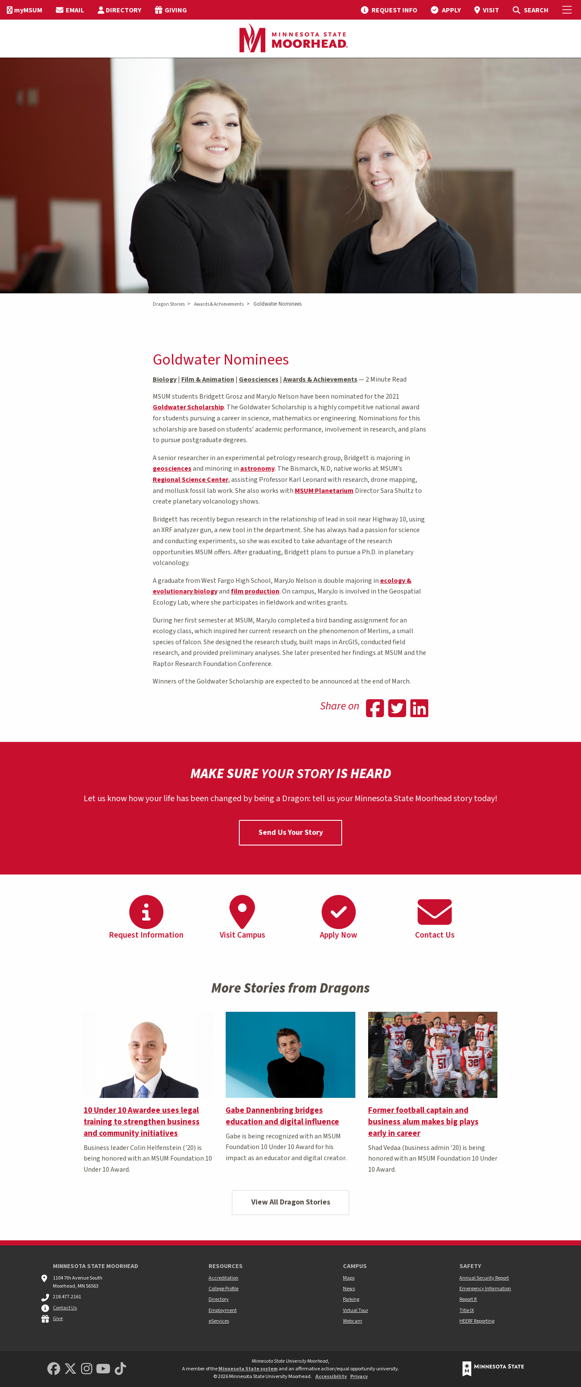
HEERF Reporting (476, 1321)
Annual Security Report (484, 1278)
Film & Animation (207, 379)
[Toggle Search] (530, 10)
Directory (219, 1299)
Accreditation (223, 1278)
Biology (165, 379)
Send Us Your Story (291, 832)
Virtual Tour (355, 1310)
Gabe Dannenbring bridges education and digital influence (282, 1116)
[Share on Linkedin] (419, 709)
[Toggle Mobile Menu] (568, 10)
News (349, 1288)
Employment (223, 1310)
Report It (468, 1299)
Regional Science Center (190, 479)
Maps (348, 1278)
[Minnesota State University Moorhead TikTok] (120, 1369)
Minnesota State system (248, 1369)
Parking (351, 1299)
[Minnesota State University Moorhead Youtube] (103, 1369)
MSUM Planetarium (324, 490)
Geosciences (259, 379)
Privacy (359, 1376)
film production (255, 591)
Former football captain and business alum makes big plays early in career (423, 1121)
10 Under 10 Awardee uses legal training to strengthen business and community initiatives (142, 1121)
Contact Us (65, 1308)
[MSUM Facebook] (53, 1369)
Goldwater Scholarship (188, 407)
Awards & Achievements (219, 304)
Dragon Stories (169, 304)
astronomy (257, 468)
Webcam (352, 1321)
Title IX (466, 1310)
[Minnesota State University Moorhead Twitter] (70, 1369)
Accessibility (331, 1376)
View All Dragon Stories (290, 1202)
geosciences (172, 468)
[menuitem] (24, 10)
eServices (219, 1321)
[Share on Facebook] (375, 709)
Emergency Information (485, 1288)
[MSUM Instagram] (86, 1369)
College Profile (223, 1288)
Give (58, 1318)
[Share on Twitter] (397, 709)
